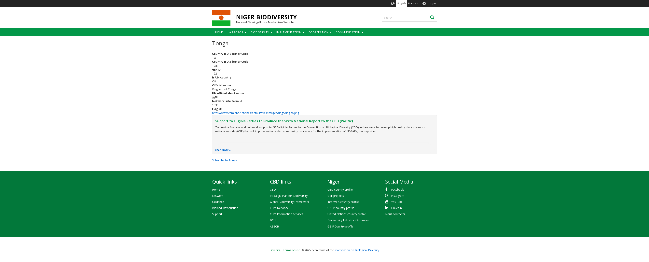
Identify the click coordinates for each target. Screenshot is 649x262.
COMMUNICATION (348, 32)
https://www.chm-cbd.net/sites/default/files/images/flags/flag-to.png (255, 113)
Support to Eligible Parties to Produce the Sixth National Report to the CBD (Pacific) (284, 121)
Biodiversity (259, 32)
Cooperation (318, 32)
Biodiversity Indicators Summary (348, 220)
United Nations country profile (346, 214)
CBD (273, 189)
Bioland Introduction (225, 208)
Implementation (288, 32)
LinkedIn (396, 208)
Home (219, 32)
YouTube (397, 202)
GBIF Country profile (340, 226)
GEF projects (335, 196)
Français (413, 3)
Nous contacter (395, 214)
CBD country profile (340, 189)
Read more (221, 150)
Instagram (397, 196)
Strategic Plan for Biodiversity (289, 196)
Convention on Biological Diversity (357, 250)
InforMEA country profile (343, 202)
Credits (275, 250)
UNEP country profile (340, 208)
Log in (432, 3)
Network (217, 196)
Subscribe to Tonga (224, 160)
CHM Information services (286, 214)
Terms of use (291, 250)
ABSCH (274, 226)
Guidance (218, 202)
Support (217, 214)
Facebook (397, 189)
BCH (273, 220)
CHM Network (279, 208)
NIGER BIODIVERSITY (266, 17)
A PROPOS (236, 32)
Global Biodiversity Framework (289, 202)
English (401, 3)
